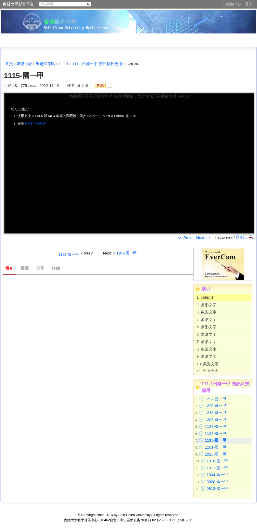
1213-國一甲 (215, 412)
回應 (25, 268)
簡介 (9, 268)
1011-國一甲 (217, 468)
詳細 (56, 268)
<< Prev (184, 237)
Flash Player (36, 123)
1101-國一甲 (215, 447)
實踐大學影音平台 (18, 4)
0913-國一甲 (217, 488)
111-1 (64, 63)
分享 (40, 268)
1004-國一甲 (217, 474)
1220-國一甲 (215, 405)
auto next (222, 237)
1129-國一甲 (215, 426)
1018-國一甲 (217, 461)
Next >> (203, 237)
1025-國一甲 (215, 454)
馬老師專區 (45, 63)
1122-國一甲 (215, 433)
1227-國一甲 (215, 399)
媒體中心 (233, 4)
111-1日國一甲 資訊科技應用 (97, 63)
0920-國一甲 (217, 481)
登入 (249, 4)
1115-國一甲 (215, 440)
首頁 (9, 63)
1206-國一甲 (215, 419)
